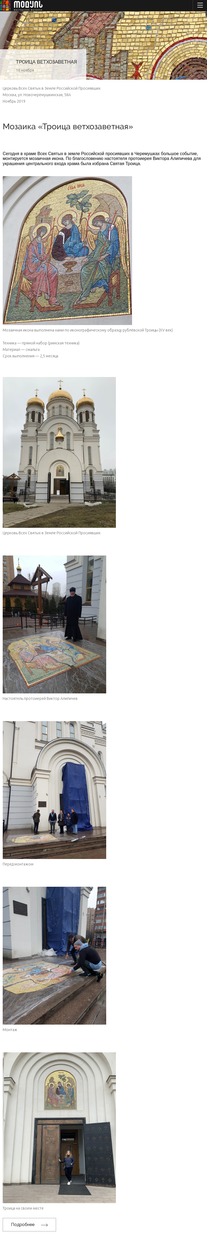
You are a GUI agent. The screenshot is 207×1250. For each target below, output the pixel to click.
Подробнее (29, 1224)
